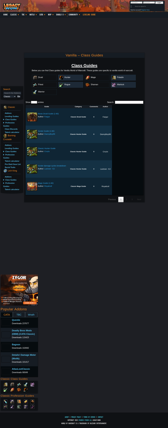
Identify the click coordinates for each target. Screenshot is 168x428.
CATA (7, 314)
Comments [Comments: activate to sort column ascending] (94, 106)
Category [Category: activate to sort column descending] (78, 106)
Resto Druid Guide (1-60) (48, 114)
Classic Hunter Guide (47, 148)
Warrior (26, 384)
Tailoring (26, 406)
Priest (19, 384)
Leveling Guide (89, 14)
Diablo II (60, 14)
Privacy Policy (76, 417)
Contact (100, 417)
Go (18, 96)
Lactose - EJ (49, 169)
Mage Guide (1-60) (46, 183)
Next (139, 199)
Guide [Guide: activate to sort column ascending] (46, 106)
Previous (112, 199)
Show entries (35, 102)
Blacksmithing (12, 401)
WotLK (32, 14)
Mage (12, 389)
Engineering (26, 401)
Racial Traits (10, 167)
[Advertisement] (11, 234)
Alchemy (5, 401)
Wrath (31, 314)
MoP (49, 14)
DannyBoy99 (49, 134)
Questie (16, 320)
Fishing (32, 406)
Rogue (5, 389)
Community (73, 14)
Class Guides (11, 119)
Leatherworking (32, 401)
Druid (12, 384)
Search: (125, 102)
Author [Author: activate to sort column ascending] (105, 106)
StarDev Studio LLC (85, 420)
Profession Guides (9, 124)
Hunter (26, 389)
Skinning (19, 406)
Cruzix (47, 151)
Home (5, 14)
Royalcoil (48, 186)
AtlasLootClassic (21, 369)
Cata (41, 14)
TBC (23, 14)
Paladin (5, 384)
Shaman (19, 389)
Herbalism (5, 406)
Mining (12, 406)
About (67, 417)
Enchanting (19, 401)
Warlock (32, 384)
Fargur (47, 117)
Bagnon (16, 344)
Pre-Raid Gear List (13, 164)
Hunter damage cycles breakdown (52, 166)
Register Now (146, 10)
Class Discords (11, 129)
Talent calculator (12, 132)
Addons (8, 113)
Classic (13, 14)
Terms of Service (89, 417)
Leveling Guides (12, 116)
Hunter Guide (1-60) (46, 131)
